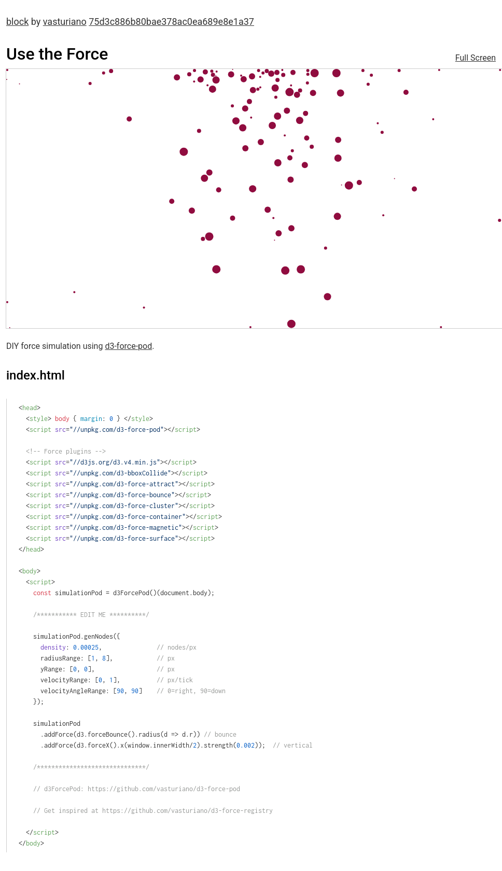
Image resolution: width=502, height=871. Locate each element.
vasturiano (65, 21)
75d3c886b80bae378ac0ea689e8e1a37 (171, 21)
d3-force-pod (128, 346)
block (17, 21)
